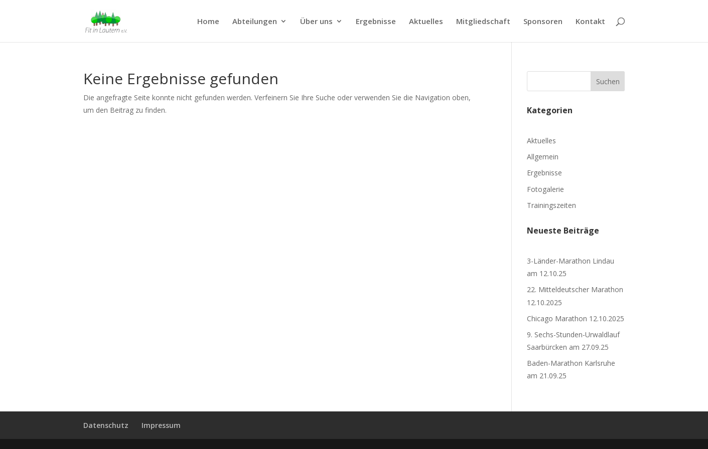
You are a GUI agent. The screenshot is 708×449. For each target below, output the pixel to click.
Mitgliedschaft (483, 22)
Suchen (608, 81)
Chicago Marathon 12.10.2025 (575, 318)
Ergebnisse (376, 22)
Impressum (161, 425)
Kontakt (590, 22)
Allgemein (542, 156)
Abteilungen (254, 22)
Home (208, 22)
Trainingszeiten (551, 205)
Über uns (316, 22)
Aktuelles (426, 22)
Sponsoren (542, 22)
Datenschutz (105, 425)
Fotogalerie (545, 189)
